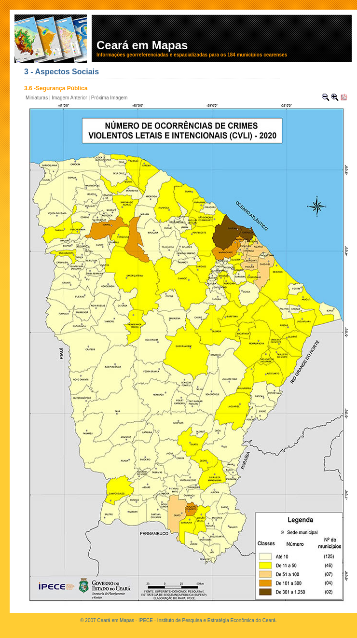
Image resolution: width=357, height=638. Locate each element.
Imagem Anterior (69, 97)
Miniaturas (37, 97)
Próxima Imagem (109, 97)
